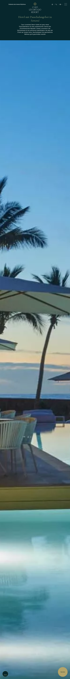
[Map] (5, 674)
